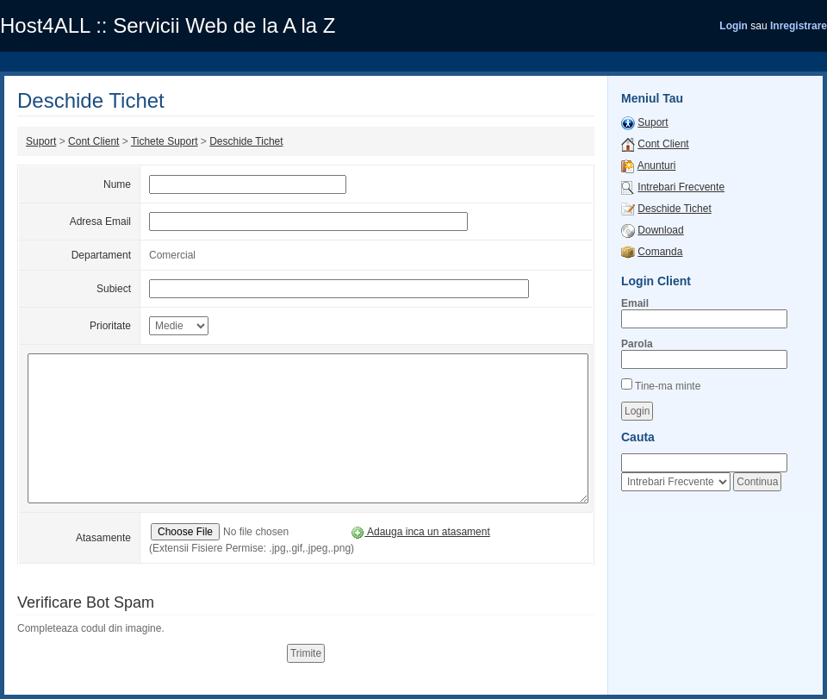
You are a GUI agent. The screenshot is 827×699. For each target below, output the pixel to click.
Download (660, 230)
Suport (41, 141)
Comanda (659, 252)
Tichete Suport (164, 141)
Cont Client (93, 141)
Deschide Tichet (246, 141)
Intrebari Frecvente (680, 187)
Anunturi (656, 165)
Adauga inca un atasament (420, 532)
